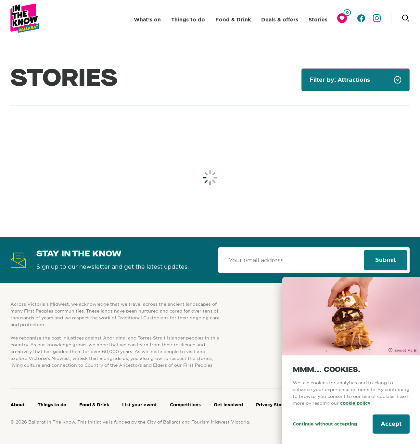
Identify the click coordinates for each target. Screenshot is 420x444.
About (17, 405)
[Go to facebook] (361, 18)
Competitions (185, 405)
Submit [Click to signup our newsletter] (385, 260)
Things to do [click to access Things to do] (188, 19)
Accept (391, 424)
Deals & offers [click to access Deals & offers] (279, 19)
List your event (139, 405)
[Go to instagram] (377, 18)
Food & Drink (94, 405)
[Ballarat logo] (24, 18)
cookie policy (355, 403)
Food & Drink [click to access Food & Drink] (233, 19)
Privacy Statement (277, 405)
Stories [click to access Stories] (318, 19)
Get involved (228, 405)
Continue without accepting (325, 424)
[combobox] (355, 80)
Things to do (52, 405)
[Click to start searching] (406, 18)
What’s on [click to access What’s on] (147, 19)
